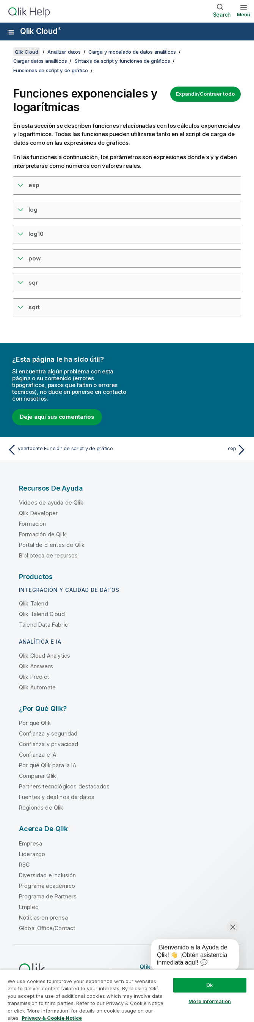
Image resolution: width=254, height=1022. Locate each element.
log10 (36, 233)
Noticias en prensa (43, 917)
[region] (127, 995)
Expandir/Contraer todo (205, 94)
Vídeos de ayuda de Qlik (51, 502)
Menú (243, 14)
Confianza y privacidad (48, 744)
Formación (32, 523)
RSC (24, 864)
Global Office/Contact (47, 928)
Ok (209, 985)
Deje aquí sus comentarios (57, 416)
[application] (189, 957)
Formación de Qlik (42, 534)
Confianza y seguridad (48, 733)
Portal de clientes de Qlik (52, 545)
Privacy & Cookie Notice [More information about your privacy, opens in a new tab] (52, 1018)
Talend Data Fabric (43, 624)
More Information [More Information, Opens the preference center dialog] (209, 1001)
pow (34, 258)
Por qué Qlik (35, 723)
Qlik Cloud (40, 31)
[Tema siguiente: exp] (188, 450)
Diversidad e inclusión (47, 875)
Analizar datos (64, 52)
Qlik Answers (36, 666)
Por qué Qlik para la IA (47, 765)
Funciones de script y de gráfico (50, 70)
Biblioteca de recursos (48, 555)
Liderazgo (32, 854)
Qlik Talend (33, 603)
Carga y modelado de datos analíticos (132, 52)
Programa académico (47, 886)
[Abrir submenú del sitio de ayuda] (10, 32)
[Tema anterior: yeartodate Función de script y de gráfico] (65, 450)
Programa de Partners (48, 896)
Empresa (30, 843)
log (33, 209)
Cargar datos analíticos (40, 61)
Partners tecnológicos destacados (64, 786)
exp (33, 185)
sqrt (34, 307)
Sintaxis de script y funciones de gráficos (122, 61)
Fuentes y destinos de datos (56, 797)
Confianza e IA (37, 754)
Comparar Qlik (37, 776)
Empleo (29, 907)
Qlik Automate (37, 687)
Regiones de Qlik (41, 807)
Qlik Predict (34, 677)
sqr (33, 282)
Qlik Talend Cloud (42, 614)
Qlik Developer (38, 513)
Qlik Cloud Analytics (44, 655)
